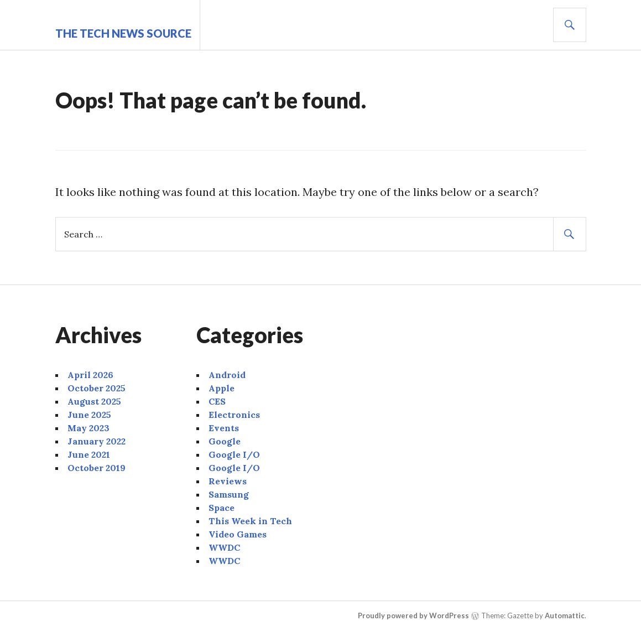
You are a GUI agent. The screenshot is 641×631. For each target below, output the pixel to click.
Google (225, 441)
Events (224, 427)
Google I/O (234, 454)
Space (221, 507)
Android (227, 374)
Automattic (565, 615)
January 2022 (96, 441)
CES (217, 401)
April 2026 (90, 374)
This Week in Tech (250, 520)
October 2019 (96, 467)
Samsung (229, 494)
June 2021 (88, 454)
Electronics (234, 414)
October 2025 (96, 388)
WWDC (224, 547)
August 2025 (94, 401)
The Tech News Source (123, 33)
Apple (221, 388)
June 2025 (89, 414)
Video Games (238, 534)
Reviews (228, 481)
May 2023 (88, 427)
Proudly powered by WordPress (413, 615)
